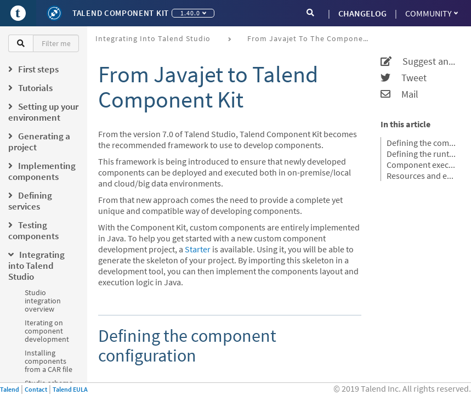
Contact (36, 389)
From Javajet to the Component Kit (311, 38)
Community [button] (431, 13)
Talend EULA (70, 389)
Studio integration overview (43, 300)
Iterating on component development (47, 331)
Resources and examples (422, 175)
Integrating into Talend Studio (153, 38)
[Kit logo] (54, 13)
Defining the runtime (422, 153)
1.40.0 (193, 13)
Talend (9, 389)
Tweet (404, 77)
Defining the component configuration (422, 142)
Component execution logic (422, 164)
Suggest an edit (419, 61)
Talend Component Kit (120, 13)
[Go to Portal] (18, 13)
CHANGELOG (362, 13)
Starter (198, 249)
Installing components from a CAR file (48, 361)
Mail (399, 94)
